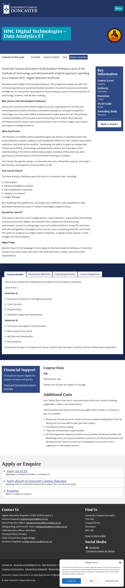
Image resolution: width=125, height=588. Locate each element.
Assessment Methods (39, 274)
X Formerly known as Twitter (100, 551)
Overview (35, 57)
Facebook (92, 547)
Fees (64, 57)
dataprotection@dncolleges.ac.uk (43, 523)
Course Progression (90, 274)
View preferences (112, 581)
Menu (118, 8)
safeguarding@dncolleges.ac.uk (51, 526)
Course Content (51, 57)
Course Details (15, 274)
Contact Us (7, 565)
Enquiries (11, 490)
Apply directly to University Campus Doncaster (35, 480)
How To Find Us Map (95, 536)
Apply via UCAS (15, 471)
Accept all (71, 581)
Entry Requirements (65, 274)
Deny (92, 581)
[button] (120, 562)
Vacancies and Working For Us (27, 565)
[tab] (15, 274)
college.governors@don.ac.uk (37, 541)
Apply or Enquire (78, 57)
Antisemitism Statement (36, 569)
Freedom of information (13, 569)
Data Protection (49, 565)
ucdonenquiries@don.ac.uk (34, 519)
